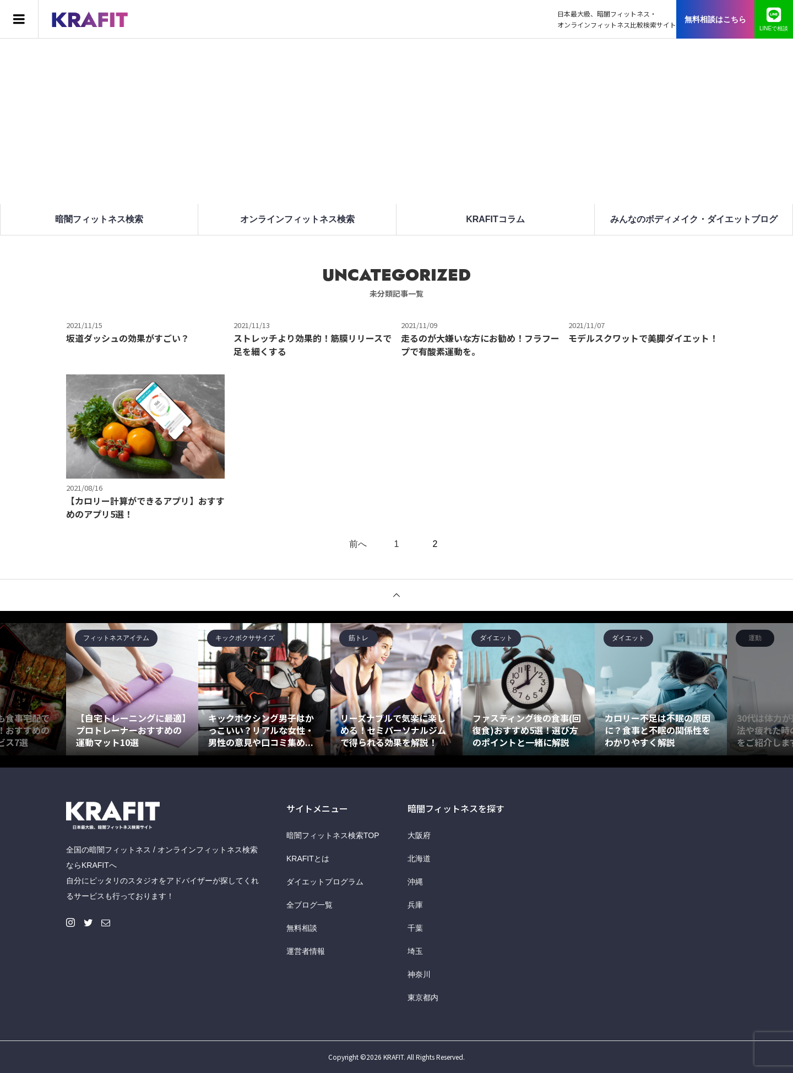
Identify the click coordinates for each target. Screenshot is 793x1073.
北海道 (419, 858)
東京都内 (423, 997)
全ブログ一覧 (309, 904)
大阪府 (419, 835)
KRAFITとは (307, 858)
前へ (358, 544)
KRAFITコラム (495, 219)
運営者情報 (305, 951)
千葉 (415, 928)
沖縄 (415, 881)
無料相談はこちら (715, 19)
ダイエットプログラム (324, 881)
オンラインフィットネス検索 (297, 219)
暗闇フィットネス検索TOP (332, 835)
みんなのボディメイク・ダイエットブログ (694, 219)
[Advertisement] (396, 121)
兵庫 (415, 904)
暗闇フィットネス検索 (99, 219)
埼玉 (415, 951)
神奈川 (419, 974)
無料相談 (301, 928)
